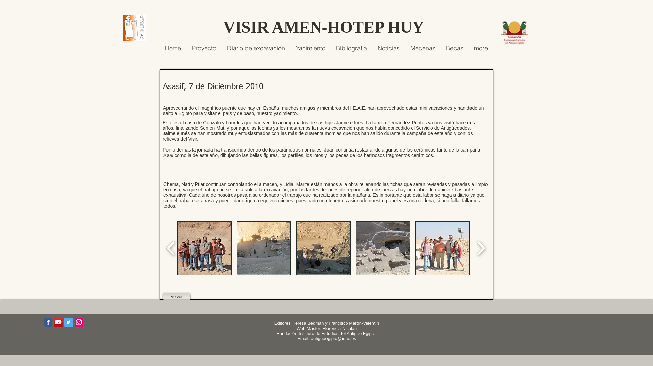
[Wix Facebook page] (48, 322)
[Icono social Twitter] (68, 322)
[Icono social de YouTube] (58, 322)
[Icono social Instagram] (79, 322)
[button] (204, 248)
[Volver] (176, 296)
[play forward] (481, 248)
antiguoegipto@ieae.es (333, 338)
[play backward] (171, 248)
